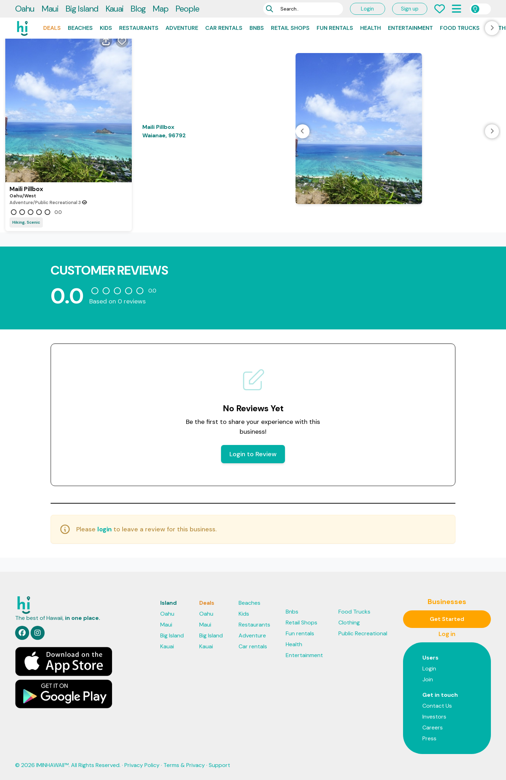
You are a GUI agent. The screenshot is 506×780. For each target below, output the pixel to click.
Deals (52, 28)
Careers (432, 727)
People (187, 8)
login (104, 529)
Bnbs (256, 28)
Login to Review (253, 454)
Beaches (80, 28)
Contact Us (437, 705)
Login (367, 8)
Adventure (182, 28)
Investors (434, 716)
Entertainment (410, 28)
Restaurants (138, 28)
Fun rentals (335, 28)
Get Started (447, 619)
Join (427, 679)
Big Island (81, 8)
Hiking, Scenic (26, 222)
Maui (49, 8)
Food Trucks (460, 28)
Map (160, 8)
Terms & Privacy (184, 765)
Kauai (114, 8)
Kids (106, 28)
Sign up (410, 8)
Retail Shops (290, 28)
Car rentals (223, 28)
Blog (137, 8)
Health (370, 28)
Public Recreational (362, 633)
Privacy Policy (142, 765)
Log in (447, 634)
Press (429, 738)
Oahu (24, 8)
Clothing (349, 622)
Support (219, 765)
